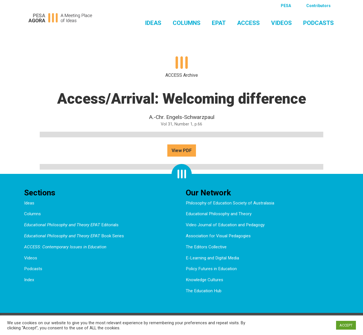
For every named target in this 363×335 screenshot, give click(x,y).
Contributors (318, 5)
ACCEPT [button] (346, 325)
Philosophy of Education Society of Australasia (230, 203)
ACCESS (248, 23)
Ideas (153, 23)
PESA (286, 5)
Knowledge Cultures (204, 279)
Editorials (71, 224)
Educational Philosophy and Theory (219, 213)
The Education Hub (203, 290)
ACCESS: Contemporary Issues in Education (65, 246)
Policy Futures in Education (211, 268)
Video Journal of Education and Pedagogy (225, 224)
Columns (187, 23)
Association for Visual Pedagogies (218, 235)
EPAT (219, 23)
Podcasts (318, 23)
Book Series (74, 235)
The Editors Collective (206, 246)
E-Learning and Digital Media (212, 258)
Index (29, 279)
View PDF (182, 150)
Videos (281, 23)
